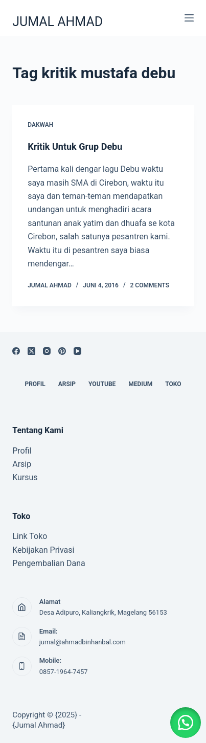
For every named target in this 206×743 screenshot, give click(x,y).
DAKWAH (40, 124)
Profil (21, 451)
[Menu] (189, 17)
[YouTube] (77, 351)
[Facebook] (16, 351)
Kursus (24, 477)
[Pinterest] (62, 351)
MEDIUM (140, 384)
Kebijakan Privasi (43, 550)
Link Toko (29, 536)
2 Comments (150, 285)
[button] (185, 722)
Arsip (21, 464)
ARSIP (67, 384)
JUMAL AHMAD (57, 21)
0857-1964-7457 (63, 672)
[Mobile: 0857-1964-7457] (22, 666)
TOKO (173, 384)
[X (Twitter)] (31, 351)
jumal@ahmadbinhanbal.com (82, 642)
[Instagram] (47, 351)
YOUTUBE (102, 384)
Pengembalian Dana (48, 563)
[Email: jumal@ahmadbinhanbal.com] (22, 636)
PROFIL (35, 384)
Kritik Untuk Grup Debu (75, 146)
